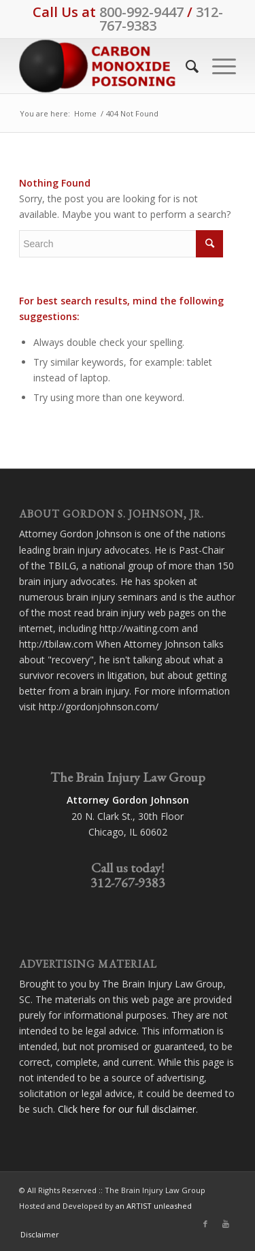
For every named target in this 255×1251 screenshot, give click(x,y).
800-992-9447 (141, 12)
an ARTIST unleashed (154, 1206)
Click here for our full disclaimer (127, 1109)
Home (85, 113)
